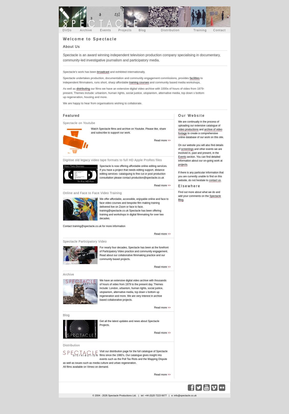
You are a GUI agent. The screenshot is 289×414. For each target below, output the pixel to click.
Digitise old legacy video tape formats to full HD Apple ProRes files (112, 160)
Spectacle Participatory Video (85, 241)
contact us (215, 180)
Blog (142, 30)
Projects (125, 30)
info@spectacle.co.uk (185, 395)
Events (105, 30)
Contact (219, 30)
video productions (188, 129)
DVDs (66, 30)
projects (182, 164)
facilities (195, 78)
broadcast (103, 71)
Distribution (170, 30)
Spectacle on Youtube (79, 123)
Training (200, 30)
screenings (187, 149)
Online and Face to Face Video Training (92, 193)
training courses (139, 82)
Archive (86, 30)
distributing (83, 88)
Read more (160, 140)
